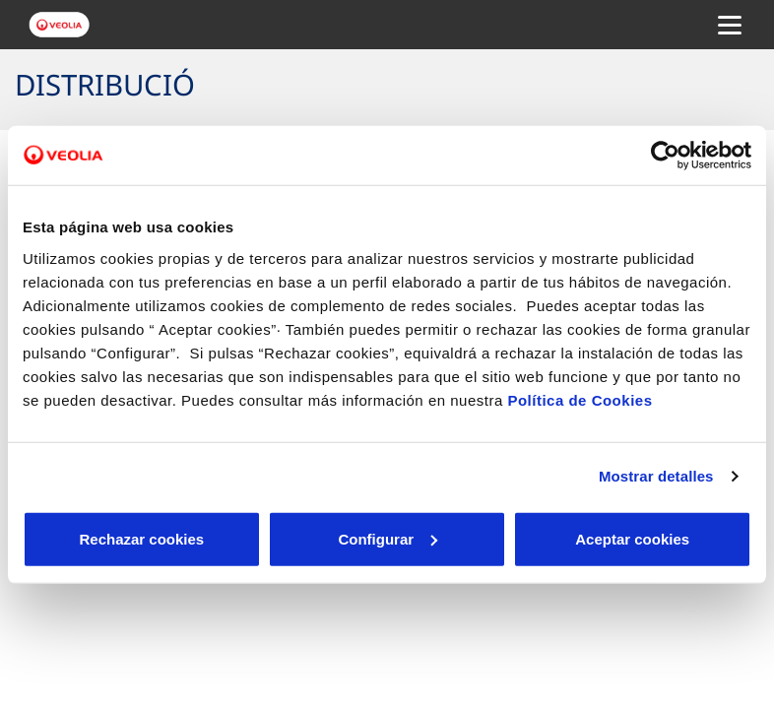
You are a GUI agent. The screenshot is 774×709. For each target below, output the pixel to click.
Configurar (387, 538)
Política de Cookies (579, 399)
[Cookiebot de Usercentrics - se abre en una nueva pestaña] (665, 155)
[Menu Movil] (729, 24)
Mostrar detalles (656, 476)
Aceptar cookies (632, 538)
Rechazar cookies (141, 538)
